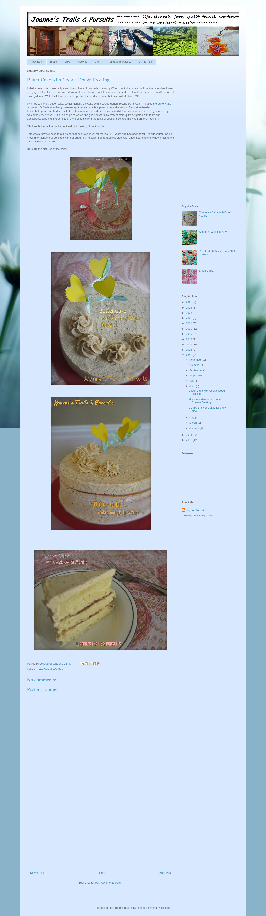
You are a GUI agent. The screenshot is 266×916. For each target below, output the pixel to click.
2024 (189, 307)
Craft (97, 61)
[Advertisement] (101, 827)
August (193, 375)
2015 (189, 355)
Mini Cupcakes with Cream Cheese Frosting (204, 401)
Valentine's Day (53, 669)
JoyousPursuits (196, 510)
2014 (189, 434)
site (102, 126)
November (196, 359)
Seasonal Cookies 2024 (213, 231)
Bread (53, 61)
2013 (189, 440)
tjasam (141, 907)
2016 (189, 349)
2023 (189, 312)
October (194, 364)
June (192, 386)
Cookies (82, 61)
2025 (189, 302)
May (192, 417)
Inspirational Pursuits (119, 61)
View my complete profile (197, 515)
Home (101, 872)
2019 (189, 333)
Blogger (165, 907)
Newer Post (37, 872)
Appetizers (37, 61)
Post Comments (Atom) (109, 882)
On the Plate (146, 61)
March (193, 422)
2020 (189, 328)
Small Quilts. (206, 270)
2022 (189, 318)
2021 (189, 323)
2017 (189, 344)
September (196, 370)
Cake (67, 61)
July (192, 380)
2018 (189, 339)
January (194, 428)
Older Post (165, 872)
